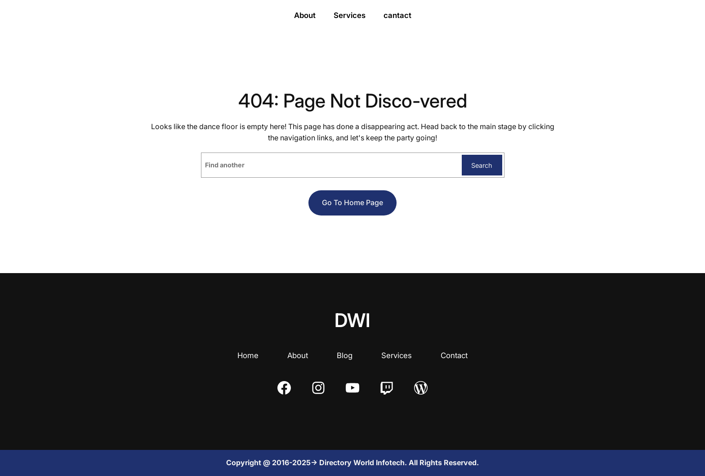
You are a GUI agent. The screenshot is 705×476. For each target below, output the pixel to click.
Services (396, 355)
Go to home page (352, 202)
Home (248, 355)
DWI (352, 320)
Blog (344, 355)
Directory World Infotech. (364, 462)
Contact (454, 355)
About (297, 355)
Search (481, 165)
